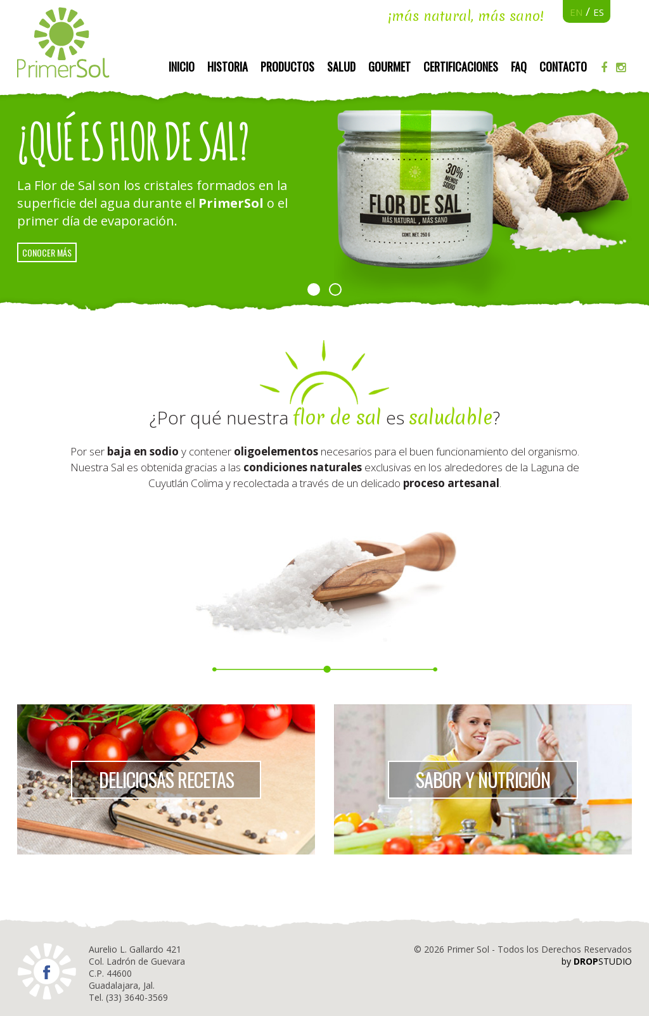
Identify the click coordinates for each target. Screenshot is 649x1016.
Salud (341, 66)
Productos (287, 66)
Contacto (563, 66)
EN (576, 12)
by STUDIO (597, 961)
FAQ (519, 66)
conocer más (47, 252)
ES (598, 12)
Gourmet (389, 66)
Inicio (182, 66)
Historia (227, 66)
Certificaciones (460, 66)
